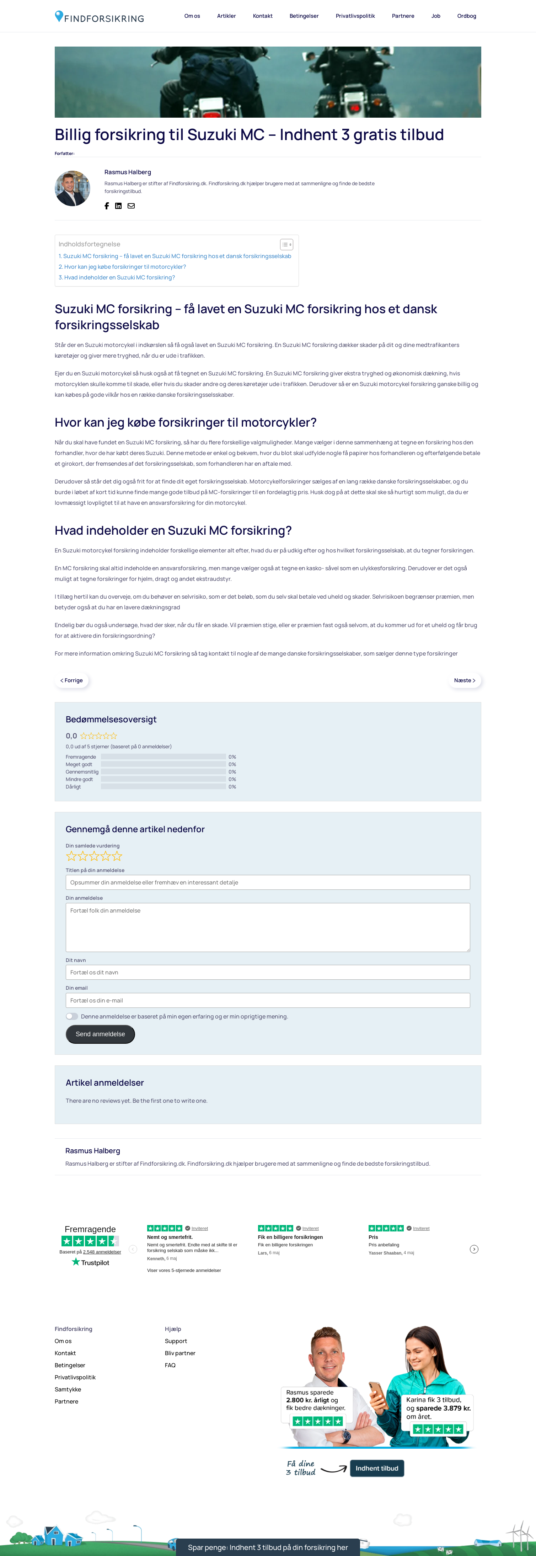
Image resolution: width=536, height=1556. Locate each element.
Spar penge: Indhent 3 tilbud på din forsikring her (268, 1547)
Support (176, 1341)
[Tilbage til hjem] (99, 16)
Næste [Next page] (465, 680)
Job (436, 16)
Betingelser (304, 16)
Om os (192, 16)
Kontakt (263, 16)
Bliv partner (180, 1353)
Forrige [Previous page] (71, 680)
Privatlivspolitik (355, 16)
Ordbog (466, 16)
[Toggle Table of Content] (283, 245)
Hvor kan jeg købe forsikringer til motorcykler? (125, 267)
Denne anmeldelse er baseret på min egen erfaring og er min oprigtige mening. (184, 1016)
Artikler (226, 16)
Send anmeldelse (100, 1034)
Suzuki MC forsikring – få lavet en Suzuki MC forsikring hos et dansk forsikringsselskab (177, 256)
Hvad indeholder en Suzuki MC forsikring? (119, 277)
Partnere (403, 16)
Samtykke (68, 1389)
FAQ (170, 1365)
